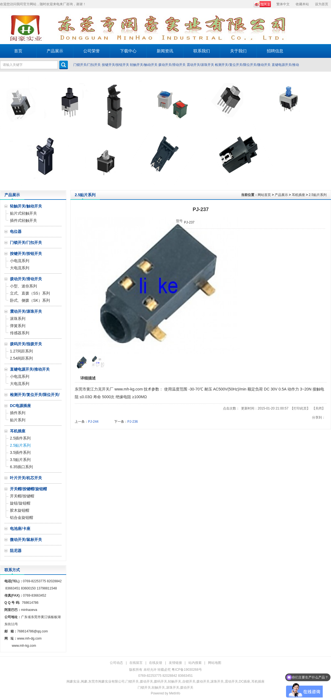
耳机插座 (298, 195)
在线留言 (136, 663)
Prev (5, 131)
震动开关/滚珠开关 (200, 65)
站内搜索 (195, 663)
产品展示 (281, 195)
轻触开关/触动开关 (143, 65)
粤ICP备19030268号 (187, 670)
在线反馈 (155, 663)
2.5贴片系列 (318, 195)
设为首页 (321, 4)
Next (325, 131)
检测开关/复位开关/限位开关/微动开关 (243, 65)
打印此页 (300, 408)
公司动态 (116, 663)
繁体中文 (283, 4)
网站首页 (264, 195)
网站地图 (214, 663)
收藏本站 (302, 4)
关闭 (318, 408)
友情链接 (175, 663)
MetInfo (174, 693)
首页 (18, 50)
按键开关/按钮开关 (115, 65)
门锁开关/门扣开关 (87, 65)
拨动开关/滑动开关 (172, 65)
